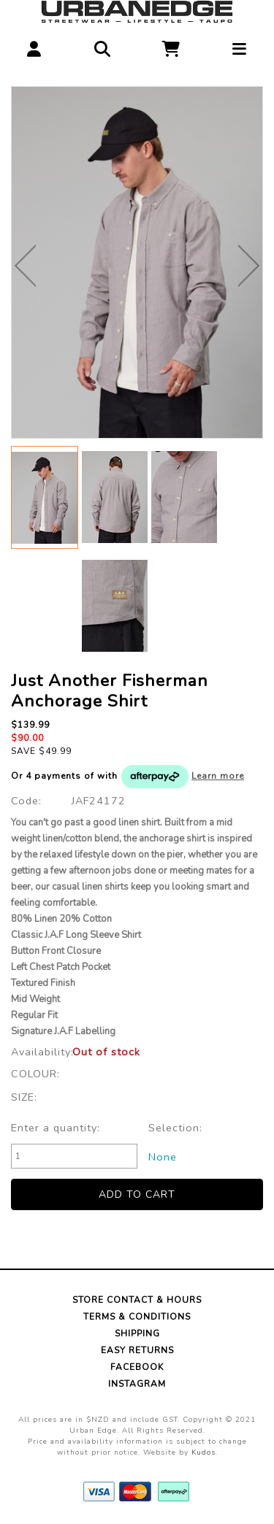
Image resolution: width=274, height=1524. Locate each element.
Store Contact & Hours (137, 1300)
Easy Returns (137, 1350)
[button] (34, 45)
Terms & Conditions (137, 1317)
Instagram (137, 1384)
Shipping (137, 1333)
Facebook (137, 1367)
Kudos (203, 1452)
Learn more (217, 776)
